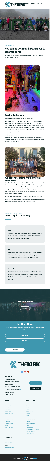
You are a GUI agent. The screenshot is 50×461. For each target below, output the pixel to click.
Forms (27, 425)
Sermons (11, 3)
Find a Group (8, 409)
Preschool (33, 3)
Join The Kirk (8, 403)
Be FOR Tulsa (8, 411)
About (42, 3)
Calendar (28, 421)
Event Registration (30, 423)
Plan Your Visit (35, 383)
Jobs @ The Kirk (9, 427)
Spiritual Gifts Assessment (32, 429)
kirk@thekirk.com (9, 447)
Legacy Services (30, 433)
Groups (16, 3)
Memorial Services (30, 431)
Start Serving (8, 407)
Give (38, 3)
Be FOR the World (9, 413)
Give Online (35, 388)
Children (28, 405)
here (20, 389)
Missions (28, 413)
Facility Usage (29, 427)
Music (27, 415)
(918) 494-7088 (8, 442)
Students (28, 407)
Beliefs (6, 425)
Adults (27, 403)
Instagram (25, 308)
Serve (21, 3)
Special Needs (29, 411)
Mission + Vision (9, 423)
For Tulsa (6, 4)
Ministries (26, 3)
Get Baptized (8, 405)
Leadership (7, 421)
